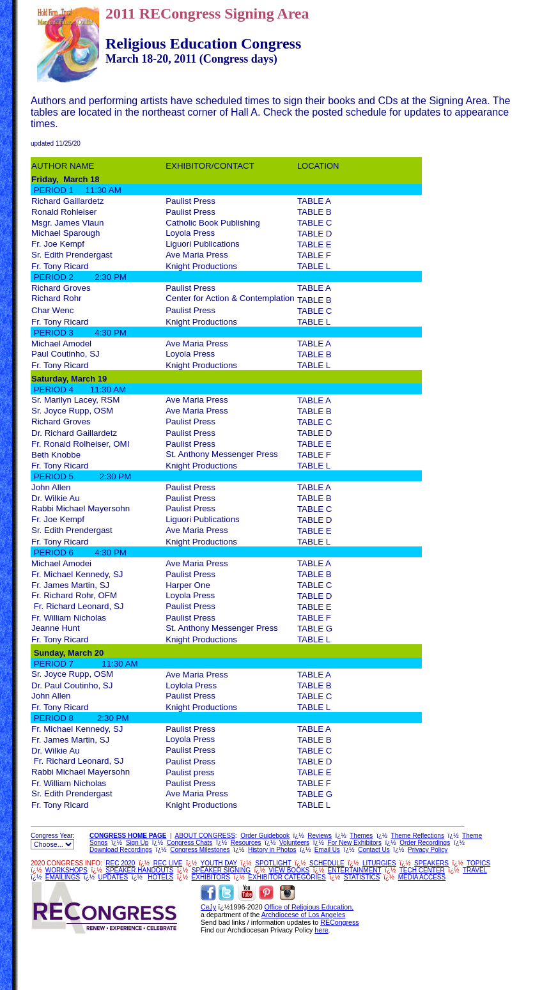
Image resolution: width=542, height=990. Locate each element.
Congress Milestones (199, 849)
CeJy (208, 907)
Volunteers (294, 842)
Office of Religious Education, (309, 907)
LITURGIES (379, 863)
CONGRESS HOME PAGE (127, 835)
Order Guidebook (265, 835)
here (321, 930)
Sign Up (137, 842)
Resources (246, 842)
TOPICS (478, 863)
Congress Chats (190, 842)
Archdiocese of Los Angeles (303, 914)
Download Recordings (120, 849)
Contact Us (373, 849)
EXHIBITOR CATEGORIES (286, 877)
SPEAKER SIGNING (221, 870)
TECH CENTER (422, 870)
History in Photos (272, 849)
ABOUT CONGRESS (205, 835)
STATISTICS (362, 877)
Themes (361, 835)
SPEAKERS (431, 863)
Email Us (327, 849)
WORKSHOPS (66, 870)
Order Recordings (424, 842)
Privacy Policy (427, 849)
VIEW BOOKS (288, 870)
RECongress (339, 922)
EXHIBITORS (211, 877)
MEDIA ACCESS (421, 877)
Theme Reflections (417, 835)
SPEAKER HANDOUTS (139, 870)
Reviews (319, 835)
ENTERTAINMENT (355, 870)
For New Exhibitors (354, 842)
